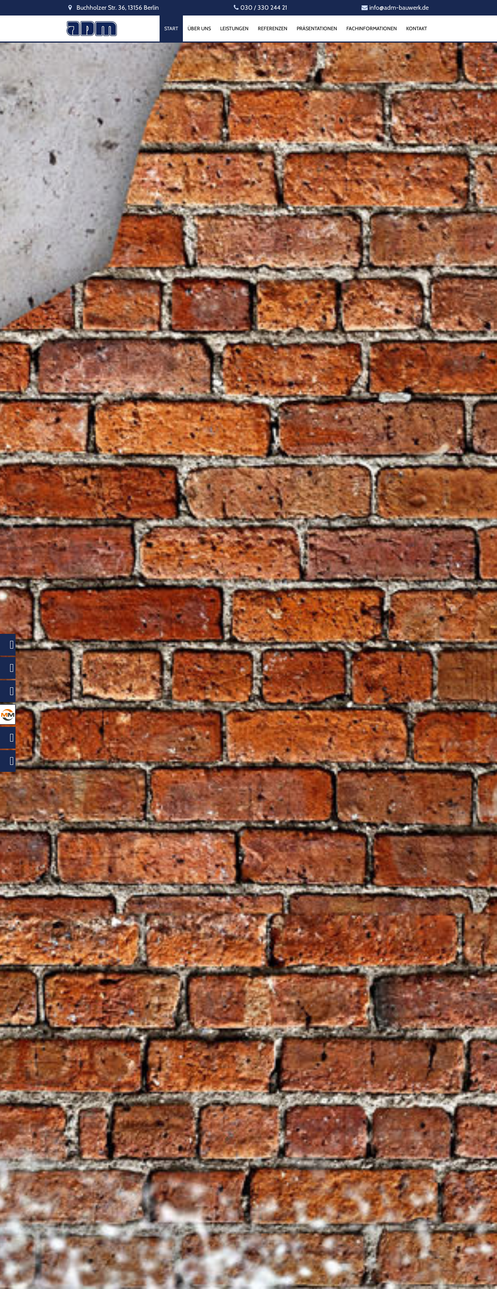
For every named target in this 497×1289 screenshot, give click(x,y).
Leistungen (234, 28)
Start (171, 28)
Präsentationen (317, 28)
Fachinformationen (371, 28)
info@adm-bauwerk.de (399, 7)
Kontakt (416, 28)
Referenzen (272, 28)
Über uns (199, 28)
